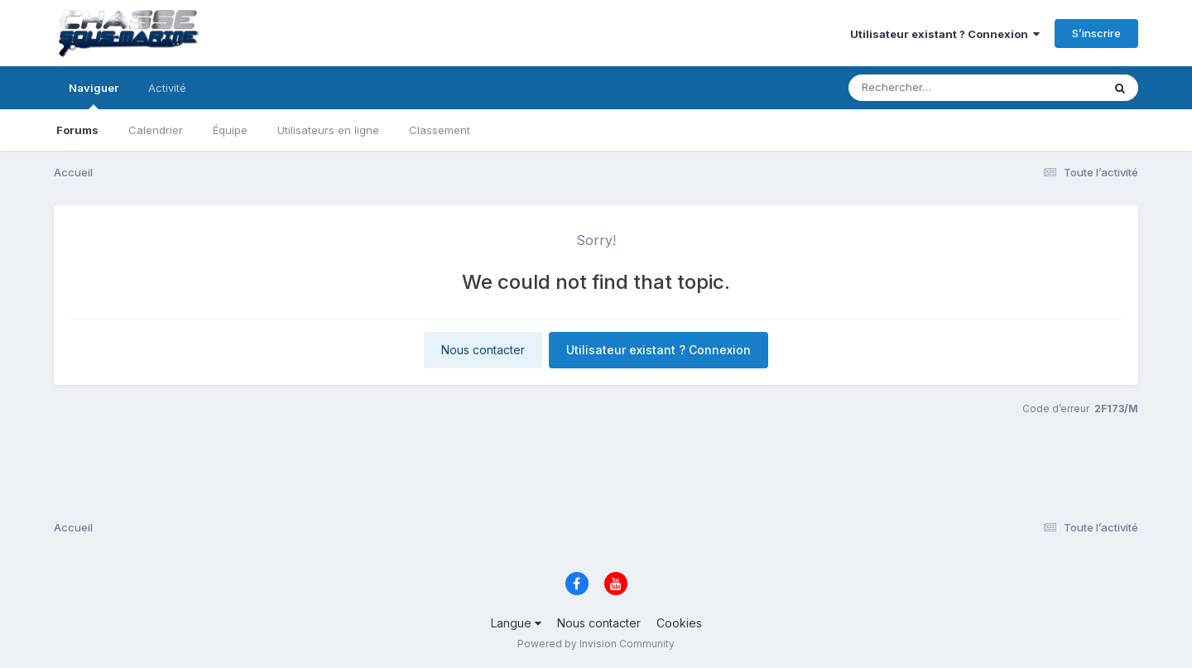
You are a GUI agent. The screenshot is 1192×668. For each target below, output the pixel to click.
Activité (167, 87)
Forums (77, 130)
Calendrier (155, 130)
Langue (516, 623)
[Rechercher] (927, 87)
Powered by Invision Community (596, 643)
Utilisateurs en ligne (328, 130)
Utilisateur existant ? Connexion (945, 34)
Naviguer (93, 95)
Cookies (679, 623)
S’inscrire (1096, 33)
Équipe (230, 130)
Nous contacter (483, 350)
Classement (439, 130)
